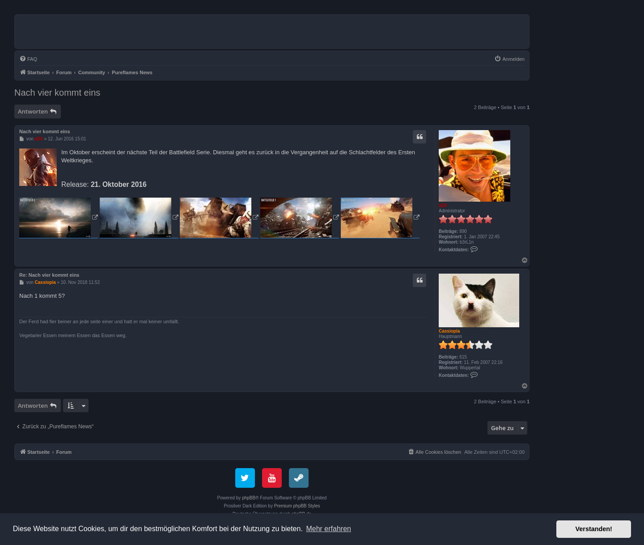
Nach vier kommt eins (57, 92)
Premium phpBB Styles (297, 505)
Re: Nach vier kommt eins (49, 275)
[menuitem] (28, 59)
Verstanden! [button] (594, 528)
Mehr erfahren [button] (328, 528)
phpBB (248, 497)
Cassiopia (449, 331)
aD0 (443, 205)
